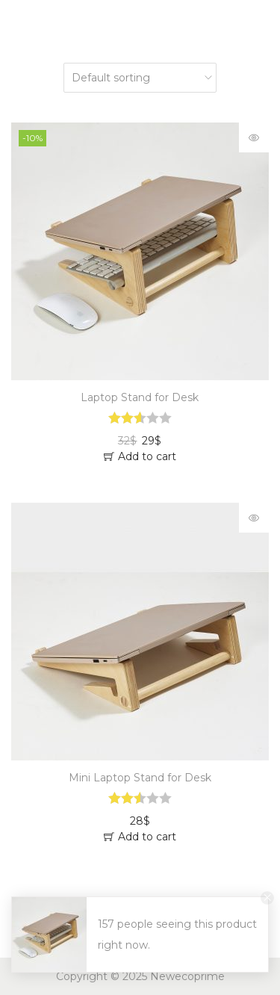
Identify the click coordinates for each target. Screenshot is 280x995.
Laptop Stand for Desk (140, 397)
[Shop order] (140, 77)
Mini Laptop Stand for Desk (140, 777)
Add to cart (147, 456)
